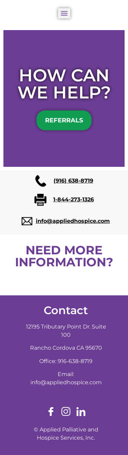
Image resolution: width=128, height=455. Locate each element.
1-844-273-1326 (73, 199)
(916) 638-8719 (73, 180)
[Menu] (64, 13)
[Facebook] (51, 412)
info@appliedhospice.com (73, 221)
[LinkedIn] (81, 412)
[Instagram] (66, 412)
